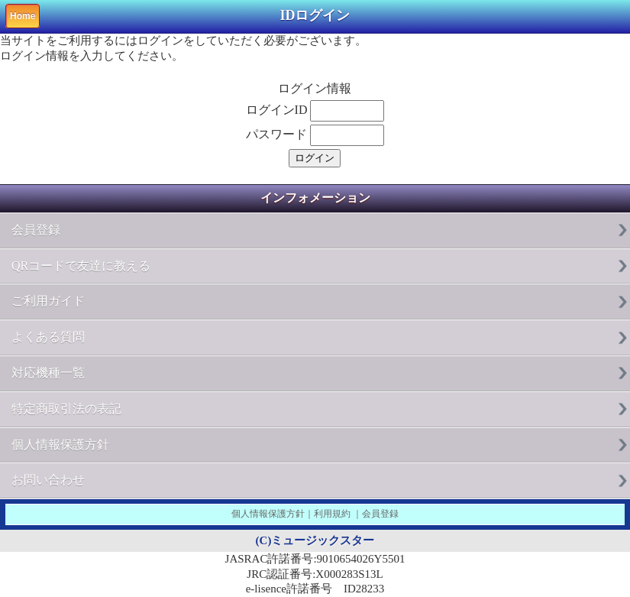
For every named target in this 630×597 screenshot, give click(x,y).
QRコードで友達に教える (80, 265)
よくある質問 (48, 336)
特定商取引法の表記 (66, 408)
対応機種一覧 (48, 372)
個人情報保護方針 (60, 444)
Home (22, 16)
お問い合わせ (48, 479)
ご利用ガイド (48, 300)
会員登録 (35, 229)
